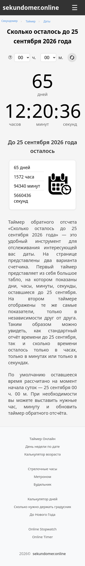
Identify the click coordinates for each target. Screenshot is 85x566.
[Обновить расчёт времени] (72, 57)
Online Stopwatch (42, 529)
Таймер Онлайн (42, 438)
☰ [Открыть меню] (75, 7)
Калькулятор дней (43, 499)
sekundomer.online (31, 7)
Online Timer (42, 537)
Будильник (42, 484)
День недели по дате (42, 446)
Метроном (42, 476)
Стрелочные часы (42, 468)
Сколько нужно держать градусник (42, 506)
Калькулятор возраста (42, 454)
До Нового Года (43, 514)
